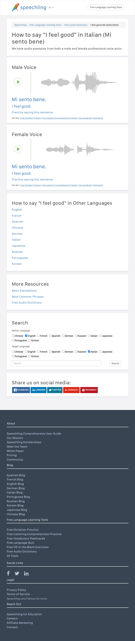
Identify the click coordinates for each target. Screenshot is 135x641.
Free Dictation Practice (23, 529)
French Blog (15, 479)
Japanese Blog (17, 509)
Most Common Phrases (28, 296)
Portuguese (20, 258)
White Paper (15, 451)
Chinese (17, 227)
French (16, 215)
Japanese (18, 245)
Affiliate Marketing (20, 622)
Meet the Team (17, 446)
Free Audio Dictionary (75, 25)
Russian (17, 251)
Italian (16, 239)
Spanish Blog (16, 475)
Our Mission (15, 438)
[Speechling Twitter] (19, 574)
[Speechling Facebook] (10, 574)
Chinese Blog (16, 514)
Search (115, 363)
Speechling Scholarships (24, 442)
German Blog (16, 488)
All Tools (12, 556)
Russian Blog (16, 501)
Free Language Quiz (20, 542)
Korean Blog (15, 505)
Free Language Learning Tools (106, 7)
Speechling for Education (24, 614)
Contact (12, 627)
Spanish (17, 221)
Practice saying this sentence (32, 112)
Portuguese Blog (18, 496)
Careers (12, 618)
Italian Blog (14, 492)
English (17, 209)
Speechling (20, 25)
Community (15, 459)
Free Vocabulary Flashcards (26, 538)
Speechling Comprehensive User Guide (34, 433)
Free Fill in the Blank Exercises (28, 547)
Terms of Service (18, 594)
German (17, 233)
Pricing (12, 455)
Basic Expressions (24, 290)
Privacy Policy (16, 590)
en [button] (51, 7)
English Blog (15, 484)
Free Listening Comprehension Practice (34, 534)
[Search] (56, 363)
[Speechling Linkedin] (28, 574)
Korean (17, 263)
